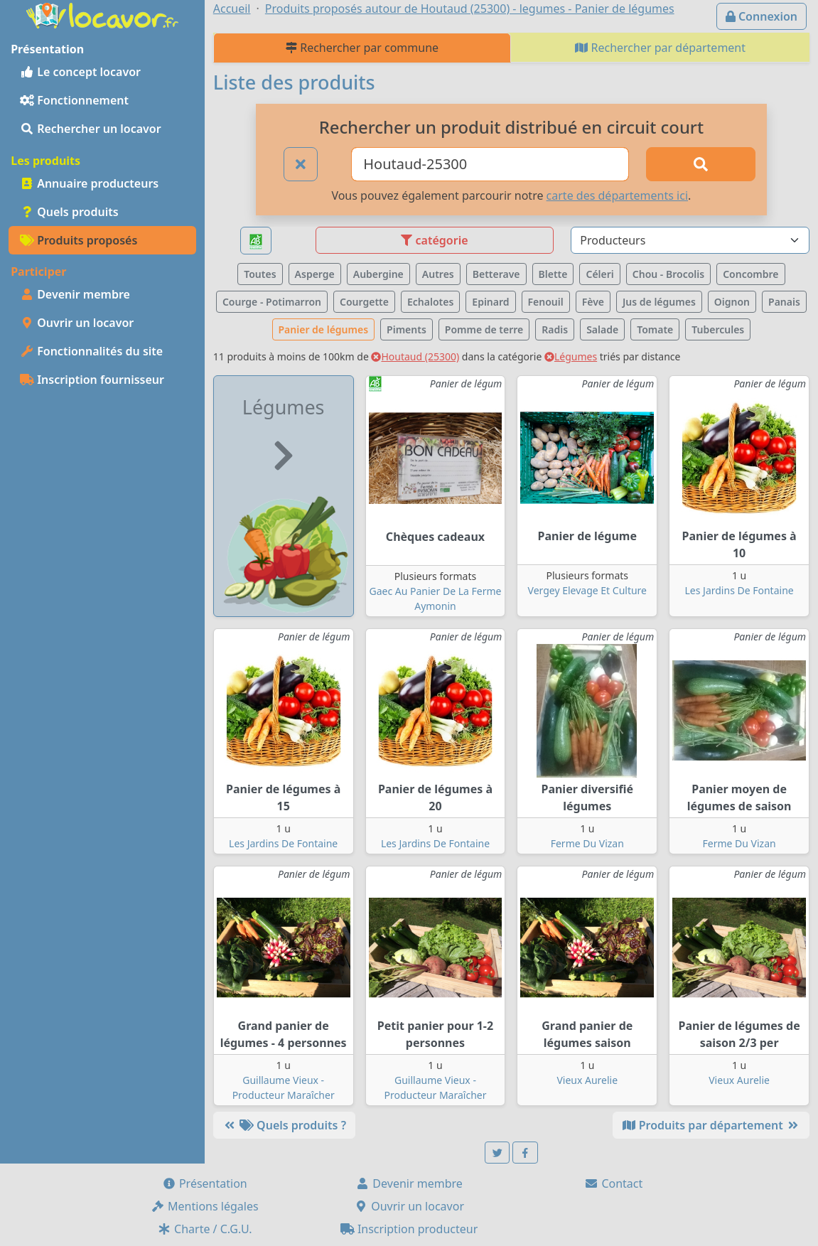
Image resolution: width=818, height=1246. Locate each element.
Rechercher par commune (362, 47)
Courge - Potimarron (271, 301)
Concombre (750, 274)
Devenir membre (75, 294)
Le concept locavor (80, 72)
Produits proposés (78, 240)
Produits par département (711, 1125)
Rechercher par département (660, 47)
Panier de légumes (324, 329)
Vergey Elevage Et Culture (587, 590)
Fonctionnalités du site (91, 351)
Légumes (570, 356)
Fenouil (546, 301)
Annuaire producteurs (89, 183)
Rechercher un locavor (90, 128)
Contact (613, 1183)
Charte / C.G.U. (204, 1229)
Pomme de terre (484, 329)
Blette (553, 274)
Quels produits (69, 212)
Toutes (260, 274)
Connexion (761, 16)
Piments (406, 329)
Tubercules (717, 329)
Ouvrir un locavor (77, 323)
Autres (438, 274)
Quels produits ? (284, 1125)
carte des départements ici (617, 195)
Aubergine (378, 274)
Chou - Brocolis (668, 274)
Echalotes (430, 301)
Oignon (732, 301)
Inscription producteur (409, 1229)
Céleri (599, 274)
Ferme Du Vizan (587, 843)
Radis (555, 329)
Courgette (364, 301)
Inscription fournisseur (92, 379)
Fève (593, 301)
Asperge (315, 274)
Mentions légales (205, 1206)
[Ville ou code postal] (490, 164)
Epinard (490, 301)
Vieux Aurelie (587, 1080)
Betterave (496, 274)
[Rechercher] (700, 164)
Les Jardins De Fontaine (739, 590)
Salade (602, 329)
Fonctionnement (74, 100)
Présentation (204, 1183)
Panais (784, 301)
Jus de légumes (659, 301)
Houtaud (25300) (415, 356)
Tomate (655, 329)
